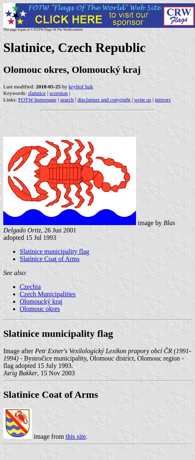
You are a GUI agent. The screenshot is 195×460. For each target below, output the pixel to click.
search (67, 100)
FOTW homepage (37, 100)
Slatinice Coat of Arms (49, 258)
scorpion (59, 93)
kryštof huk (81, 86)
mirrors (162, 100)
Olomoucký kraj (41, 301)
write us (143, 100)
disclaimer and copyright (103, 100)
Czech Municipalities (47, 294)
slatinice (36, 93)
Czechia (30, 286)
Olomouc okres (40, 308)
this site (76, 436)
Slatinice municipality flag (54, 251)
